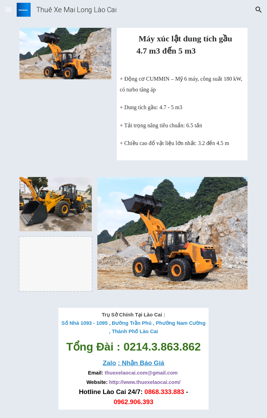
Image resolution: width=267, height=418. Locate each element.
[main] (182, 48)
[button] (8, 9)
